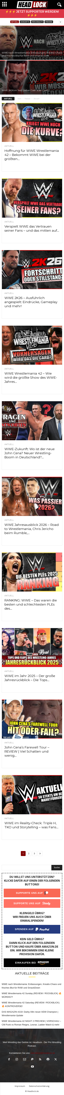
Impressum (20, 1086)
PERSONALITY (37, 22)
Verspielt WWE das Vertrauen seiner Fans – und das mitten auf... (31, 228)
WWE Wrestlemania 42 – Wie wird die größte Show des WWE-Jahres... (30, 377)
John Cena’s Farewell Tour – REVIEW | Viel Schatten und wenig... (26, 751)
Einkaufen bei (25, 962)
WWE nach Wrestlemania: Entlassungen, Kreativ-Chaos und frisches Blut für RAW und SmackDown (32, 54)
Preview (48, 22)
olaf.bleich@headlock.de (43, 1053)
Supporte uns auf (29, 893)
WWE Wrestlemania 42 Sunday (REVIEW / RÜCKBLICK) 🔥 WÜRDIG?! (31, 995)
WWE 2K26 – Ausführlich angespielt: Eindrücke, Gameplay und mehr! (30, 302)
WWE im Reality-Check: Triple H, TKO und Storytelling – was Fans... (31, 825)
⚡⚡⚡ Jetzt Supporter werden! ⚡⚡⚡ (32, 13)
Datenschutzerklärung (39, 1086)
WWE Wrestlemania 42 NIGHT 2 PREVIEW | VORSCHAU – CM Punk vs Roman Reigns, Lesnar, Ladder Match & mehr (31, 1023)
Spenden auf (24, 929)
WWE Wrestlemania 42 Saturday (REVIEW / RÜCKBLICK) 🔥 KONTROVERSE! (31, 1004)
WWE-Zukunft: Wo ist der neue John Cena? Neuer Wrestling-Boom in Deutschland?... (29, 453)
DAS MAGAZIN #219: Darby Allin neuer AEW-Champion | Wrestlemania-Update (30, 1014)
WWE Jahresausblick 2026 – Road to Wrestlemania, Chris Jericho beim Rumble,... (31, 529)
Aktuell (14, 22)
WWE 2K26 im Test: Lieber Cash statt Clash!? (26, 90)
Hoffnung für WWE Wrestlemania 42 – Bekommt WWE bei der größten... (31, 155)
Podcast (27, 98)
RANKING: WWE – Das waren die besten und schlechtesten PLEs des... (30, 604)
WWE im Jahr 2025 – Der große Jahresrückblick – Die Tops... (29, 678)
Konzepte (25, 22)
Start (19, 98)
